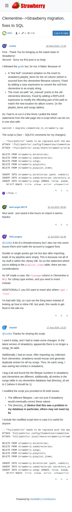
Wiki (9, 33)
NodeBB (35, 499)
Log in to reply (61, 33)
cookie (12, 46)
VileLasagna (15, 236)
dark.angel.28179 (18, 207)
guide (21, 66)
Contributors (49, 499)
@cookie (7, 242)
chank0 (13, 327)
